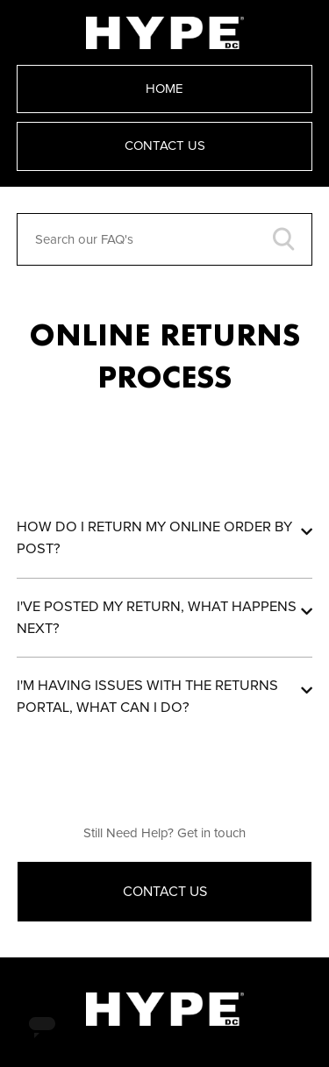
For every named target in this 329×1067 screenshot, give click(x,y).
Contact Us (165, 146)
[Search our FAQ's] (165, 239)
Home (164, 89)
